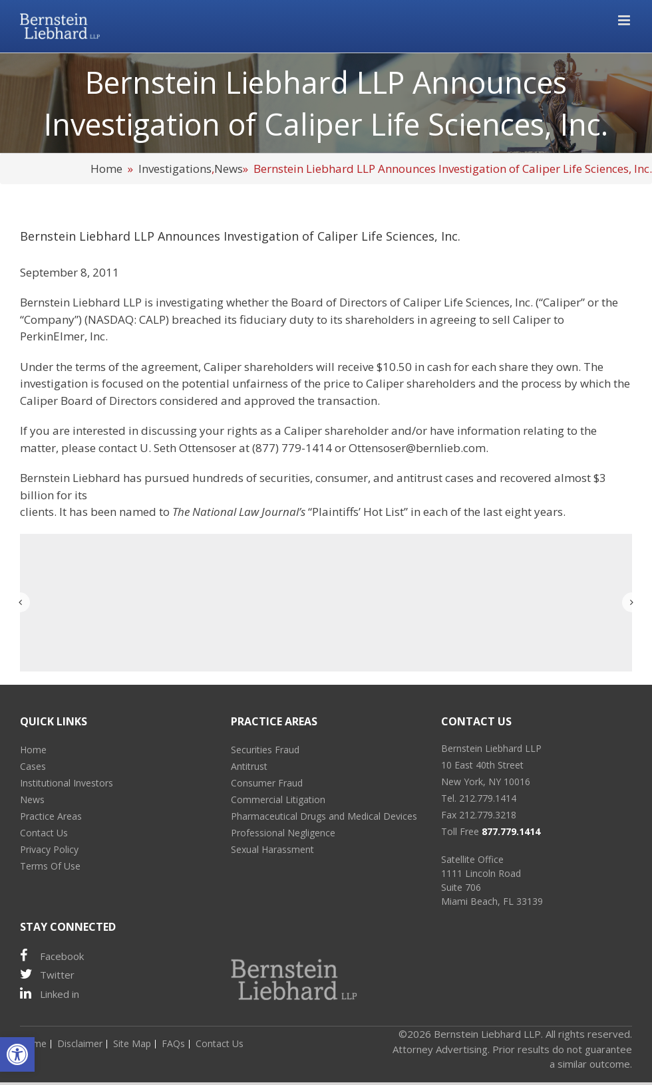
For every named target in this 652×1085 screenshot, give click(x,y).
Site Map (132, 1043)
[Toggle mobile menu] (625, 20)
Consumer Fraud (267, 783)
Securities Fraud (265, 749)
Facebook (52, 956)
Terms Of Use (50, 866)
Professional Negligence (283, 832)
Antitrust (249, 766)
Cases (33, 766)
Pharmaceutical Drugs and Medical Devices (324, 816)
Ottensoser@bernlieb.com (417, 447)
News (228, 168)
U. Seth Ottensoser (188, 447)
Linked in (49, 994)
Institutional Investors (66, 783)
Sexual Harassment (272, 849)
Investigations (175, 168)
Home (106, 168)
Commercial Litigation (278, 799)
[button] (17, 1054)
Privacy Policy (49, 849)
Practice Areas (51, 816)
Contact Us (44, 832)
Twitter (47, 974)
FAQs (173, 1043)
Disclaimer (79, 1043)
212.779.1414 (487, 798)
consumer (341, 477)
